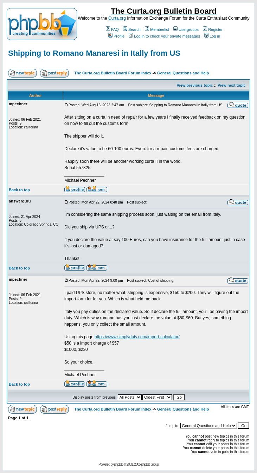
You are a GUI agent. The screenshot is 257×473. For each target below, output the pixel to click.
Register (213, 29)
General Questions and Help (183, 73)
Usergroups (186, 29)
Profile (116, 36)
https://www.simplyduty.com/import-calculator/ (137, 336)
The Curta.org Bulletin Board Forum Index (112, 73)
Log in (212, 36)
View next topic (232, 85)
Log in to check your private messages (164, 36)
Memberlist (157, 29)
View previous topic (194, 85)
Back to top (19, 190)
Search (132, 29)
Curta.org (117, 18)
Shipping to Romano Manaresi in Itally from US (94, 53)
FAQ (112, 29)
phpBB (118, 464)
